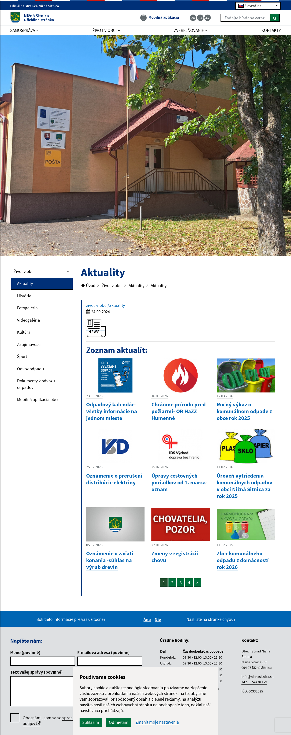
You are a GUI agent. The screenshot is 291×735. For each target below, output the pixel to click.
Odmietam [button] (118, 722)
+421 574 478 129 (254, 682)
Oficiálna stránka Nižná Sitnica (36, 6)
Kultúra (23, 332)
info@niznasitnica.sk (257, 676)
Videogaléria (28, 320)
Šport (22, 356)
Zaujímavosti (29, 344)
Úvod (88, 285)
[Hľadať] (275, 18)
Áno (147, 619)
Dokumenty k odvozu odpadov (36, 384)
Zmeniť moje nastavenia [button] (157, 722)
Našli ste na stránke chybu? (210, 619)
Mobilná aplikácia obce (38, 399)
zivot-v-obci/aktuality (105, 305)
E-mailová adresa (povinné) (103, 652)
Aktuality (25, 283)
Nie (158, 619)
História (24, 295)
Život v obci (24, 271)
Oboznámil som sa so (64, 720)
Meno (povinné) (25, 652)
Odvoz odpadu (30, 368)
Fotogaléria (27, 307)
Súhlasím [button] (90, 722)
